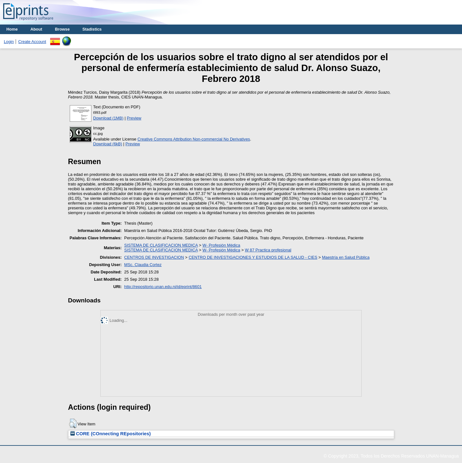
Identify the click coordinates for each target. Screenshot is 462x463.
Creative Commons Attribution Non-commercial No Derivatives (194, 139)
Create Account (32, 41)
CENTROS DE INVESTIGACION (154, 257)
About (36, 29)
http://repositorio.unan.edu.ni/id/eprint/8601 (163, 286)
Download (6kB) (107, 143)
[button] (72, 423)
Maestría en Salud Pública (345, 257)
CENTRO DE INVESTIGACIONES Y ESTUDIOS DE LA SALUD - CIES (252, 257)
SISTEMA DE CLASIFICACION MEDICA (161, 245)
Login (9, 41)
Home (12, 29)
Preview (134, 118)
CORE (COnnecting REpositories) (110, 433)
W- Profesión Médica (221, 245)
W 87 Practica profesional (268, 250)
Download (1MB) (108, 118)
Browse (62, 29)
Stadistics (92, 29)
